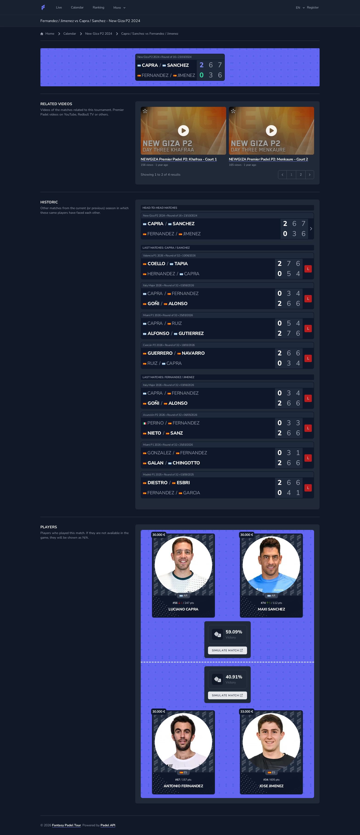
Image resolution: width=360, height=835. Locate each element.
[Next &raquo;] (309, 174)
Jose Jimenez (271, 786)
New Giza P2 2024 (98, 33)
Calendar (69, 33)
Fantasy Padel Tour (66, 825)
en (301, 8)
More (119, 8)
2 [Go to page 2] (301, 174)
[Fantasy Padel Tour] (43, 7)
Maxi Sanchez (271, 609)
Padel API (108, 825)
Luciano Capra (183, 609)
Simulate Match (227, 650)
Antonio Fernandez (183, 786)
